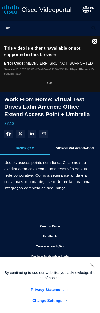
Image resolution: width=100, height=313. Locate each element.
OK (50, 83)
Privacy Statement (47, 291)
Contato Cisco (66, 225)
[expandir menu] (8, 28)
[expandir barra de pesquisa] (93, 25)
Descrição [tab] (25, 148)
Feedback (67, 235)
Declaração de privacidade (61, 255)
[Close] (92, 266)
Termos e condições (64, 245)
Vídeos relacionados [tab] (75, 148)
